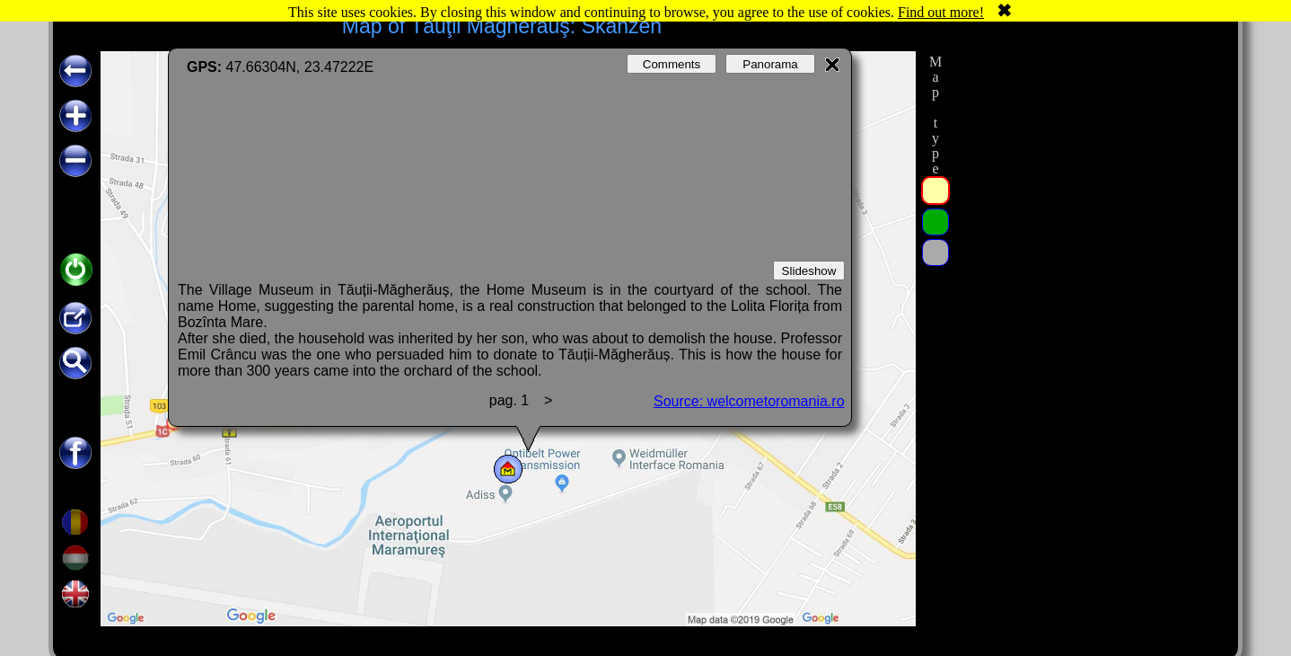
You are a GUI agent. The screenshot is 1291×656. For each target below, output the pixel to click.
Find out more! (941, 12)
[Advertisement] (1088, 320)
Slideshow (809, 271)
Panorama (770, 64)
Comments (671, 64)
